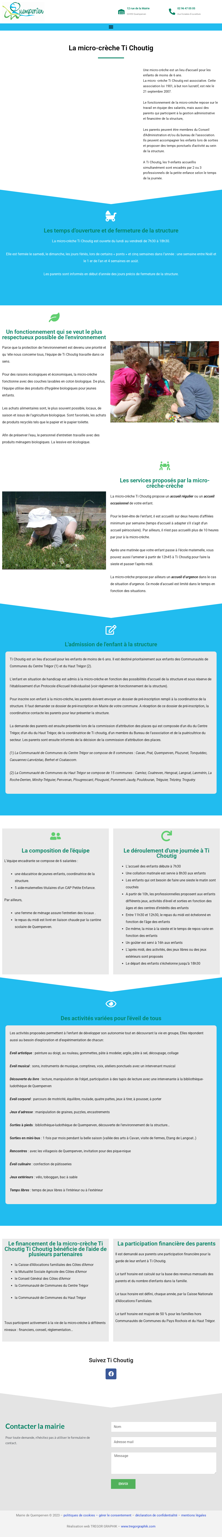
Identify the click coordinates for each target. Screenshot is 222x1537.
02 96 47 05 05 (186, 8)
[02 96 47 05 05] (172, 11)
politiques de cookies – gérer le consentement (97, 1515)
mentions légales (193, 1515)
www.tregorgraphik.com (138, 1526)
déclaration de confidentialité (156, 1515)
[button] (111, 27)
